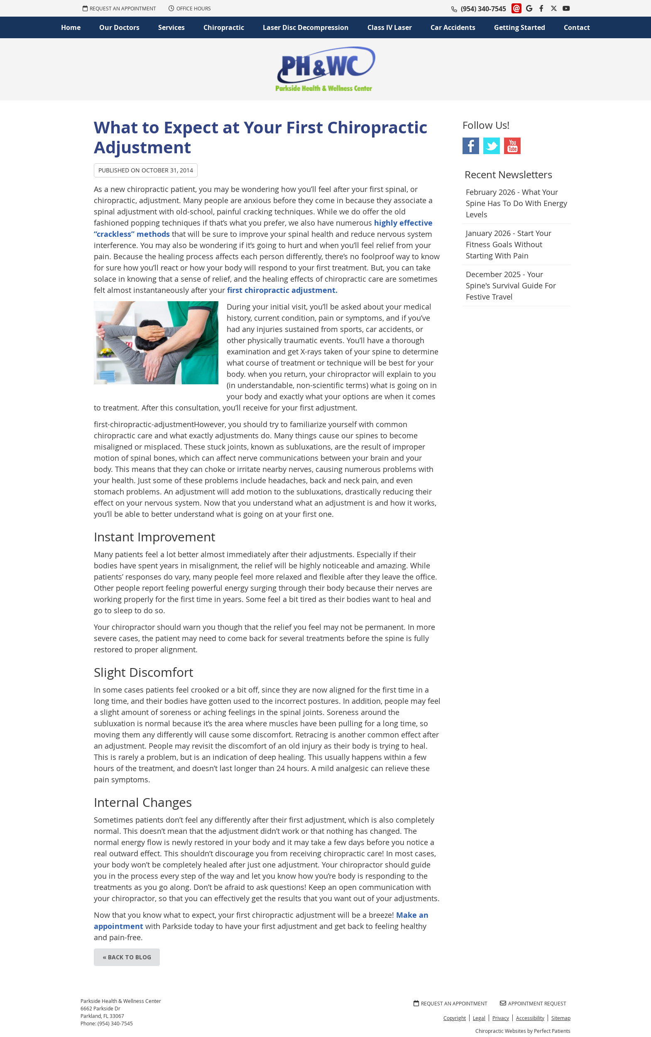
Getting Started (519, 27)
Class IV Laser (389, 27)
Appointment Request (533, 1003)
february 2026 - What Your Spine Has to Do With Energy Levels (516, 203)
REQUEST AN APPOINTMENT (119, 8)
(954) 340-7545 (483, 8)
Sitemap (560, 1018)
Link (516, 8)
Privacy (500, 1018)
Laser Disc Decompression (306, 27)
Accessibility (530, 1018)
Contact (577, 27)
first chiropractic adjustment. (282, 290)
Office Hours (190, 8)
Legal (479, 1018)
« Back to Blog (127, 957)
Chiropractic (223, 27)
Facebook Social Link (471, 146)
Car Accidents (453, 27)
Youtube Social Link (512, 146)
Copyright (454, 1018)
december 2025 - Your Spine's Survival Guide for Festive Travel (511, 285)
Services (171, 27)
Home (71, 27)
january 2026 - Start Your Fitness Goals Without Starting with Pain (508, 244)
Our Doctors (119, 27)
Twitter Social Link (491, 146)
